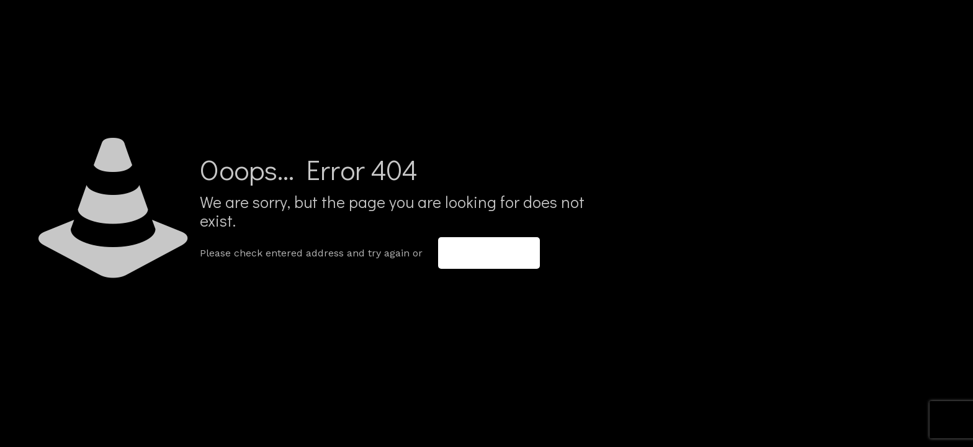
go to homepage (489, 253)
